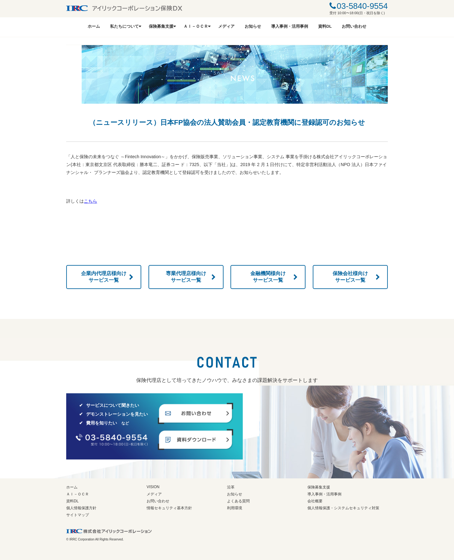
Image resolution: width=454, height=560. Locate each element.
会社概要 (315, 501)
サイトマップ (77, 515)
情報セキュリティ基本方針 (169, 508)
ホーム (94, 26)
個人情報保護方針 (81, 508)
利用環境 (234, 508)
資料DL (325, 26)
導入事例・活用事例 (289, 26)
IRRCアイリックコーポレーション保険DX (124, 8)
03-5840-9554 (362, 6)
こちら (90, 201)
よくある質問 (238, 501)
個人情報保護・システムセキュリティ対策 (343, 508)
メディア (226, 26)
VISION (153, 487)
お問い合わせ (354, 26)
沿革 (231, 487)
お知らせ (253, 26)
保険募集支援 (161, 26)
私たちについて (124, 26)
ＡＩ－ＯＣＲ (195, 26)
